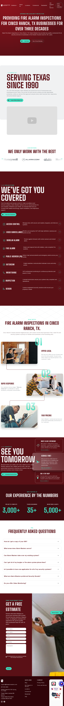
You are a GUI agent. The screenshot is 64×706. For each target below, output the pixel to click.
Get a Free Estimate (59, 5)
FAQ (26, 696)
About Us (21, 5)
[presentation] (15, 661)
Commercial (36, 5)
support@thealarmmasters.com (9, 684)
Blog (26, 682)
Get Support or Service (52, 5)
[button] (14, 5)
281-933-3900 (4, 687)
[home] (5, 5)
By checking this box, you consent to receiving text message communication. (16, 657)
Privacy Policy (40, 682)
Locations (27, 5)
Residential (44, 5)
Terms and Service (42, 685)
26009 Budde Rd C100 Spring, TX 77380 (9, 690)
